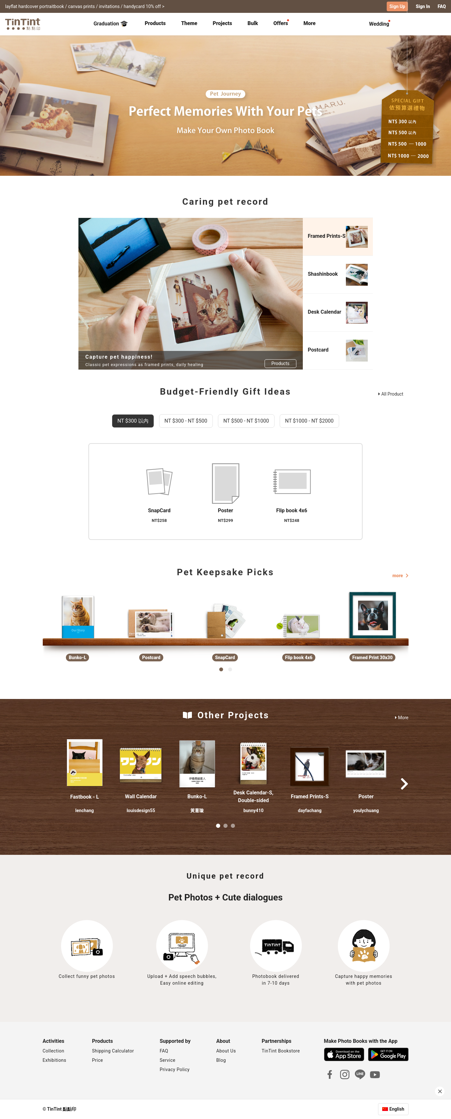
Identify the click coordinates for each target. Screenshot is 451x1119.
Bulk (253, 23)
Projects (222, 23)
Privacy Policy (175, 1069)
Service (168, 1060)
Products (155, 23)
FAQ (164, 1050)
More (401, 717)
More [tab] (309, 23)
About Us (226, 1050)
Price (97, 1060)
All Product (390, 394)
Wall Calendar (141, 796)
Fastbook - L (84, 797)
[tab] (155, 24)
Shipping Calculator (113, 1050)
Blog (221, 1060)
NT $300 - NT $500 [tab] (186, 421)
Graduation (111, 24)
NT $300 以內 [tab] (132, 421)
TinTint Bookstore (281, 1050)
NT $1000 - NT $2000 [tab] (309, 421)
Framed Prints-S (310, 796)
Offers (281, 23)
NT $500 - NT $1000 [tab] (246, 421)
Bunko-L (197, 796)
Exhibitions (55, 1060)
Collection (53, 1050)
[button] (84, 764)
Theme (189, 23)
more (400, 575)
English (396, 1109)
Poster (366, 796)
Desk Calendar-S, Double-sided (253, 796)
